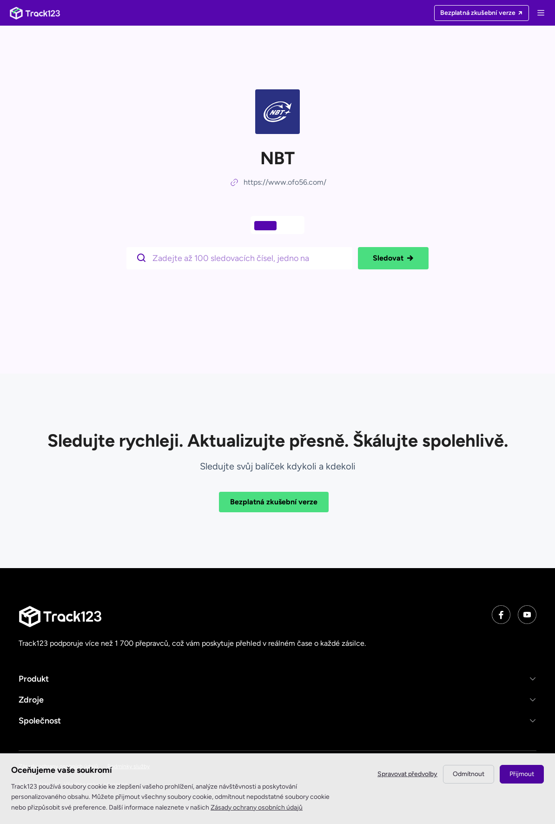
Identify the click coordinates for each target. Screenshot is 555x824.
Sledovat (393, 258)
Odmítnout (468, 774)
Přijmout (521, 774)
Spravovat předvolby (407, 774)
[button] (277, 678)
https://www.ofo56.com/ (285, 182)
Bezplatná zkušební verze (273, 501)
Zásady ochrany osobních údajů (257, 807)
